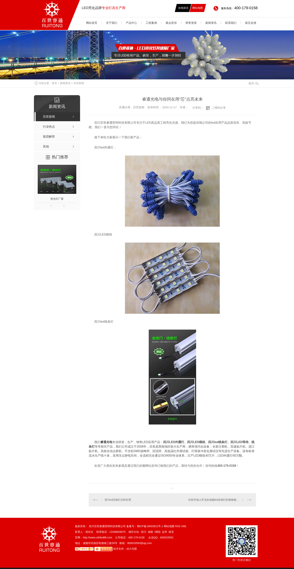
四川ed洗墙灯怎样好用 (118, 499)
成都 (150, 531)
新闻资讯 (211, 22)
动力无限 (131, 548)
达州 (164, 531)
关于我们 (111, 22)
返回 (253, 83)
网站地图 (197, 7)
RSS (178, 526)
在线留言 (183, 7)
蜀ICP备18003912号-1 (150, 526)
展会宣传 (171, 22)
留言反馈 (250, 22)
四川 (143, 531)
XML (184, 526)
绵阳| (157, 531)
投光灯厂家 (57, 198)
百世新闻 (79, 83)
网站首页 (91, 22)
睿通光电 (106, 442)
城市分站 (133, 531)
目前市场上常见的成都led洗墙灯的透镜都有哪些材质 (219, 499)
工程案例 (151, 22)
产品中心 (131, 22)
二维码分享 (219, 107)
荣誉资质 (191, 22)
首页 (54, 83)
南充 (171, 531)
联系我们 (230, 22)
